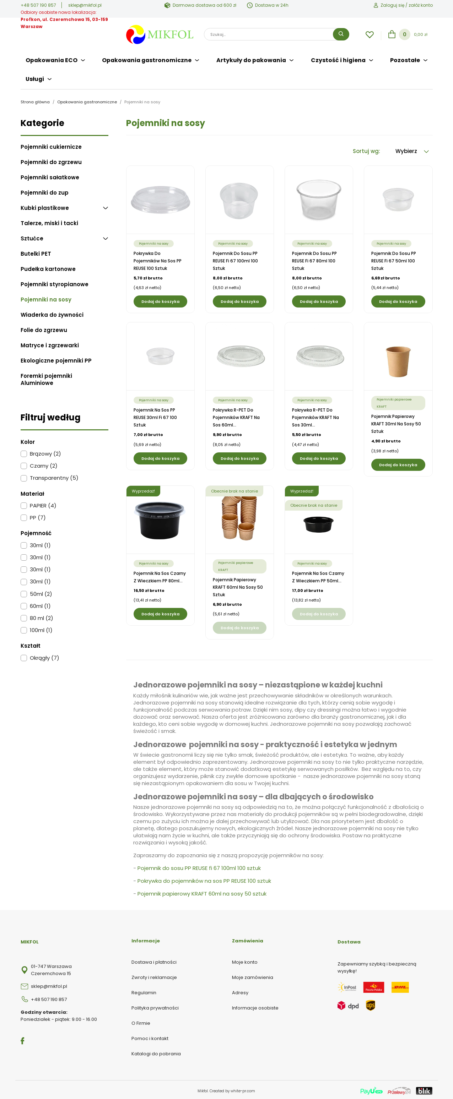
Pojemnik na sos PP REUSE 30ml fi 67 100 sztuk (155, 415)
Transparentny (54, 475)
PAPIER (43, 503)
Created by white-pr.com (232, 1089)
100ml (41, 628)
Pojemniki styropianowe (54, 282)
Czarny (44, 463)
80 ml (41, 616)
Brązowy (45, 451)
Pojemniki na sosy (46, 297)
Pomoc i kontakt (149, 1036)
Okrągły (44, 655)
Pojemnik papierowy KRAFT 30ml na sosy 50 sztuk (396, 421)
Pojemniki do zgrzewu (51, 160)
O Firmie (140, 1021)
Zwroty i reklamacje (154, 975)
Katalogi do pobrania (156, 1051)
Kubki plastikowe (45, 206)
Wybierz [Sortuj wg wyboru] (412, 149)
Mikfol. (204, 1089)
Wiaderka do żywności (52, 312)
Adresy (240, 990)
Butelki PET (36, 251)
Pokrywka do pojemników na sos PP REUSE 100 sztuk (158, 258)
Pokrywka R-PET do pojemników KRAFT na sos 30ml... (315, 415)
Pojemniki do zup (45, 190)
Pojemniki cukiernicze (51, 144)
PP (38, 515)
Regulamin (143, 990)
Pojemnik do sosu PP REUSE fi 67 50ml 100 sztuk (393, 258)
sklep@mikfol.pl (85, 5)
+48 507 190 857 (38, 5)
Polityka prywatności (155, 1005)
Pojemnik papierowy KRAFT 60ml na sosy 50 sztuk (238, 585)
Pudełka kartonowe (48, 267)
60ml (40, 604)
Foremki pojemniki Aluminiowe (46, 377)
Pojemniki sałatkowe (50, 175)
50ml (41, 591)
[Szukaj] (276, 34)
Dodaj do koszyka (160, 299)
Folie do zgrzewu (44, 328)
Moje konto (245, 960)
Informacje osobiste (255, 1005)
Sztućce (32, 236)
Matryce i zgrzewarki (50, 343)
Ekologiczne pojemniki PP (56, 358)
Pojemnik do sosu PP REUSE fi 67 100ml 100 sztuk (235, 258)
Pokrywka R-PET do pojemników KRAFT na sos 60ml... (236, 415)
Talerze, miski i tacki (49, 221)
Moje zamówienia (252, 975)
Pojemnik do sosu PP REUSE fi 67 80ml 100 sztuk (314, 258)
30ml (40, 543)
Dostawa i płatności (154, 960)
